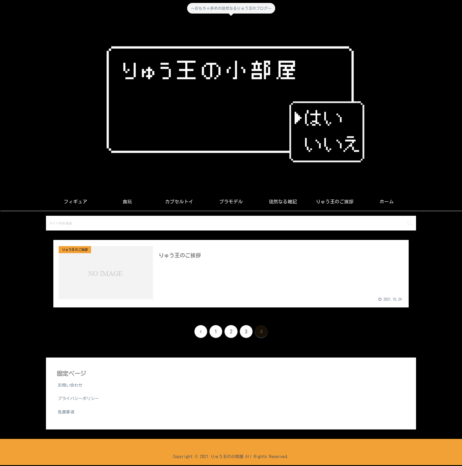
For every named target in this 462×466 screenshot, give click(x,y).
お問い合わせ (70, 386)
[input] (231, 223)
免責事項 (66, 413)
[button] (410, 223)
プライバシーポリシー (78, 399)
